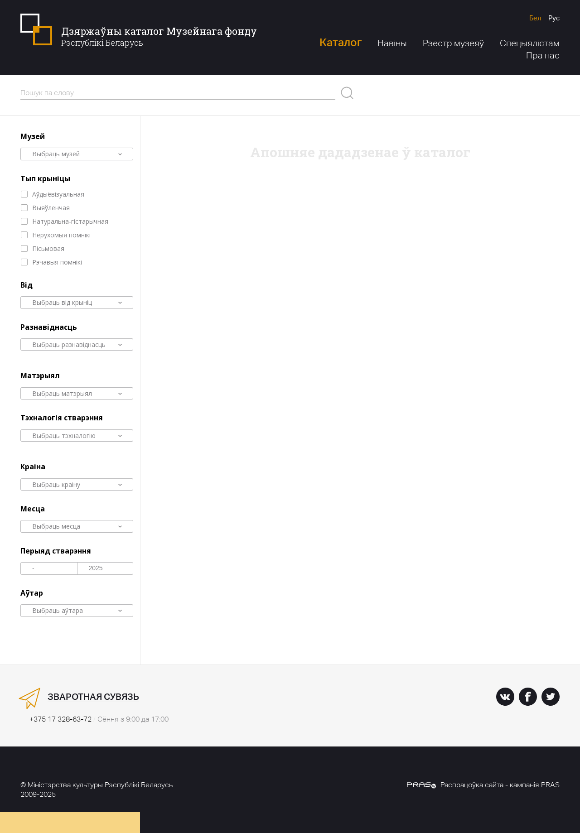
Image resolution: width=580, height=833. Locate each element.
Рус (554, 18)
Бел (535, 18)
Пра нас (543, 55)
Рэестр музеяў (453, 43)
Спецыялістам (530, 43)
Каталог (340, 42)
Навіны (392, 43)
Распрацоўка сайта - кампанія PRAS (483, 784)
